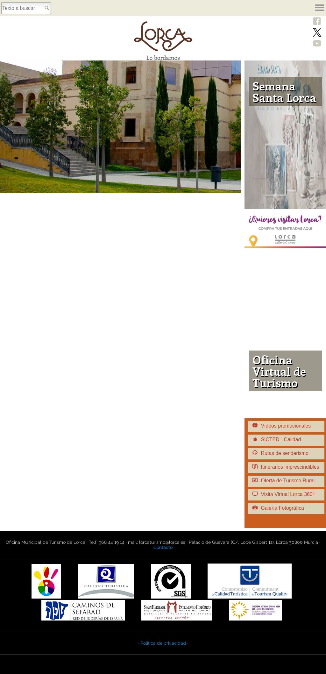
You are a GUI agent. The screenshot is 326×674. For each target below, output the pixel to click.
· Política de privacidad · (163, 643)
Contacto (163, 547)
